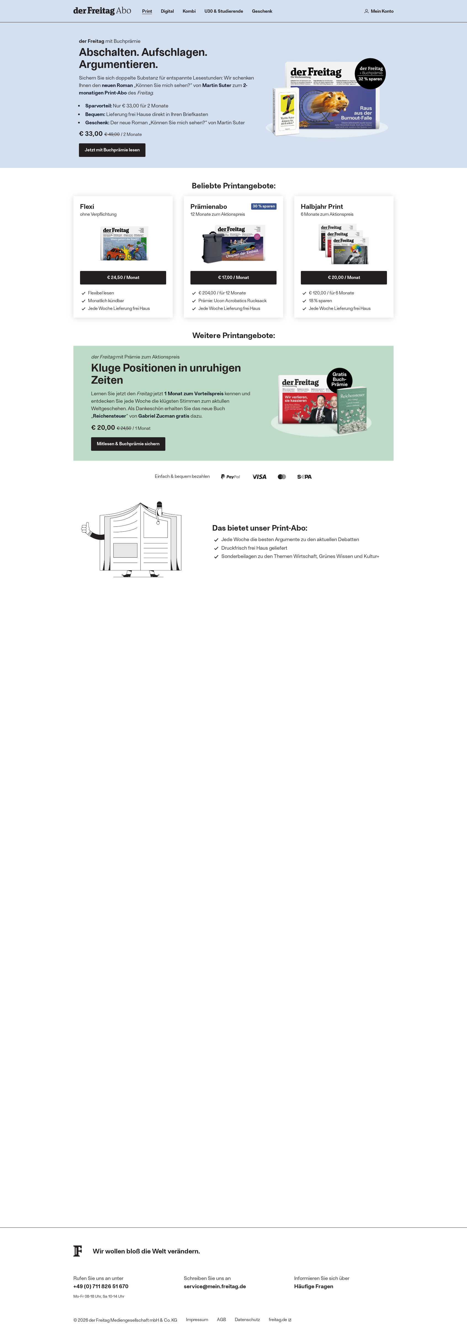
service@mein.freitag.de (215, 1286)
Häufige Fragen (313, 1286)
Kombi (189, 11)
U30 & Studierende (224, 11)
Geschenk (262, 11)
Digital (167, 11)
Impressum (197, 1319)
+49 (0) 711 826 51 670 (101, 1286)
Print (147, 11)
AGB (221, 1319)
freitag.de (280, 1319)
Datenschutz (247, 1319)
